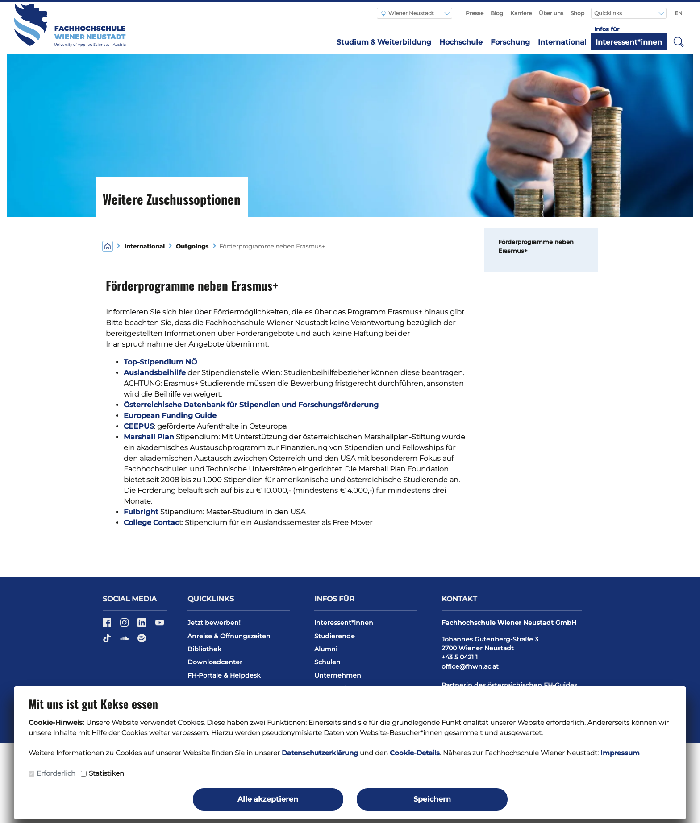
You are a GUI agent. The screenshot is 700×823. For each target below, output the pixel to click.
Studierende (334, 636)
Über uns (551, 13)
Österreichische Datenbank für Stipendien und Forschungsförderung (251, 405)
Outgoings (192, 246)
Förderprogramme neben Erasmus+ (536, 246)
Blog (497, 13)
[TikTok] (108, 641)
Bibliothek (204, 649)
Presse (474, 13)
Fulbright (141, 512)
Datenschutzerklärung (320, 753)
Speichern (432, 799)
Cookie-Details (415, 753)
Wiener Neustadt (407, 13)
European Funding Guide (170, 415)
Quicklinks (608, 13)
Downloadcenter (215, 662)
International (562, 42)
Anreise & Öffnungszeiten (229, 636)
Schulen (327, 662)
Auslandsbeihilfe (155, 372)
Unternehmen (337, 675)
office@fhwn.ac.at (470, 666)
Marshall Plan (150, 437)
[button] (678, 41)
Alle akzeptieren (268, 799)
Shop (577, 13)
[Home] (107, 245)
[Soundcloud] (125, 641)
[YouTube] (159, 625)
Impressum (620, 753)
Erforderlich (56, 773)
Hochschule (461, 42)
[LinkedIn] (143, 625)
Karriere (521, 13)
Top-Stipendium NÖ (160, 362)
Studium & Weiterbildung (384, 42)
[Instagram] (125, 625)
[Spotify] (142, 641)
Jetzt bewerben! (214, 622)
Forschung (510, 42)
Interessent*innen (629, 42)
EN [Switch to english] (679, 13)
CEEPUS (139, 426)
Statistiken (106, 773)
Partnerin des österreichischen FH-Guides (509, 685)
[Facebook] (108, 625)
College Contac (151, 522)
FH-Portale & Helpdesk (224, 675)
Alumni (326, 649)
